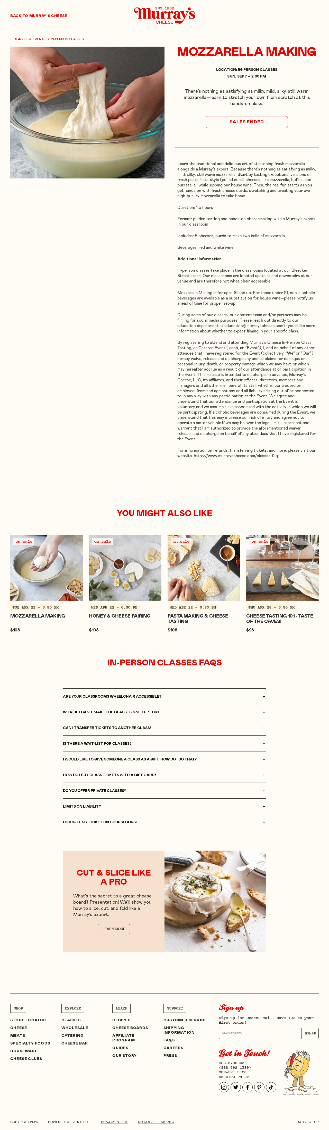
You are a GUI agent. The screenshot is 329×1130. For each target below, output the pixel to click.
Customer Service (185, 1020)
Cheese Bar (74, 1043)
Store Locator (28, 1020)
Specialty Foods (30, 1043)
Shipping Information (179, 1030)
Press (170, 1056)
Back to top (308, 1122)
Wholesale (74, 1028)
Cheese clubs (26, 1059)
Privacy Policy (114, 1122)
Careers (173, 1048)
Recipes (121, 1020)
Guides (120, 1048)
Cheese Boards (130, 1028)
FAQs (169, 1040)
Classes (71, 1020)
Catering (72, 1036)
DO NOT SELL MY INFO (156, 1122)
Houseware (24, 1051)
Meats (17, 1036)
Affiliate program (123, 1038)
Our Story (124, 1056)
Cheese (18, 1028)
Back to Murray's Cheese (38, 16)
